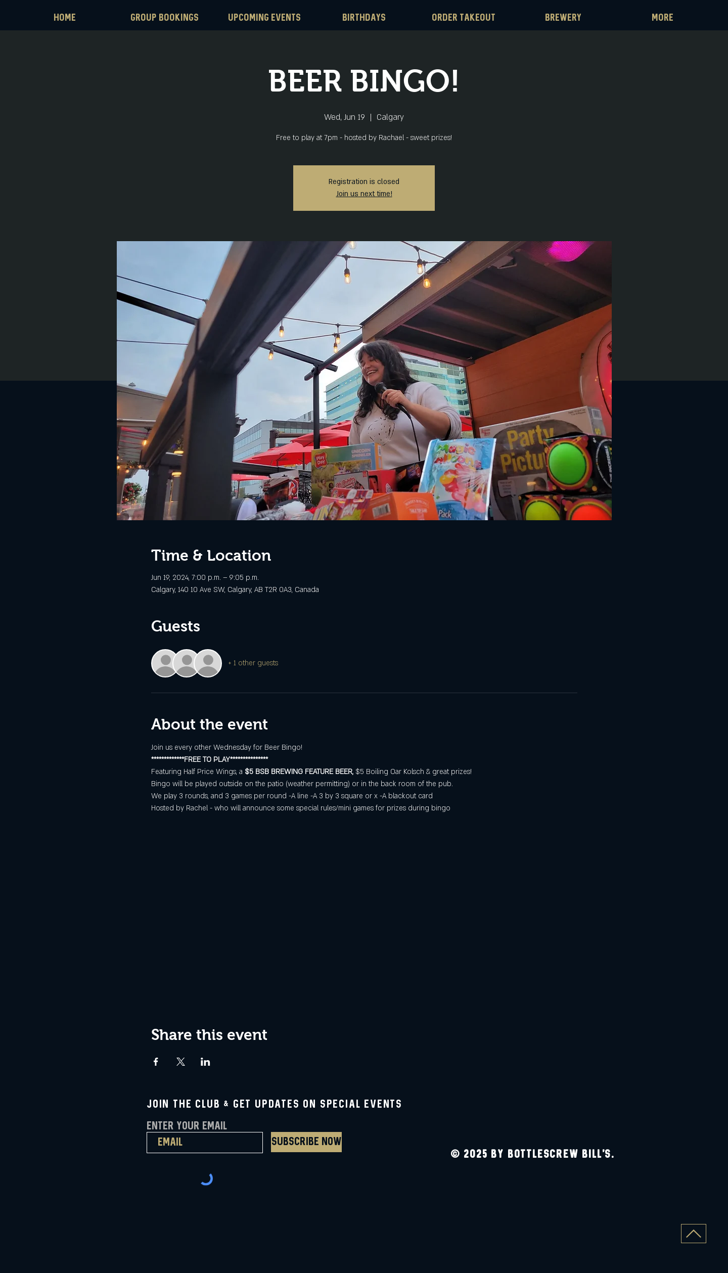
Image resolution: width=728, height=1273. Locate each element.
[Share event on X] (181, 1062)
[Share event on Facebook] (156, 1062)
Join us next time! (364, 194)
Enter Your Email (187, 1126)
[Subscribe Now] (306, 1142)
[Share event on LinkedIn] (205, 1062)
